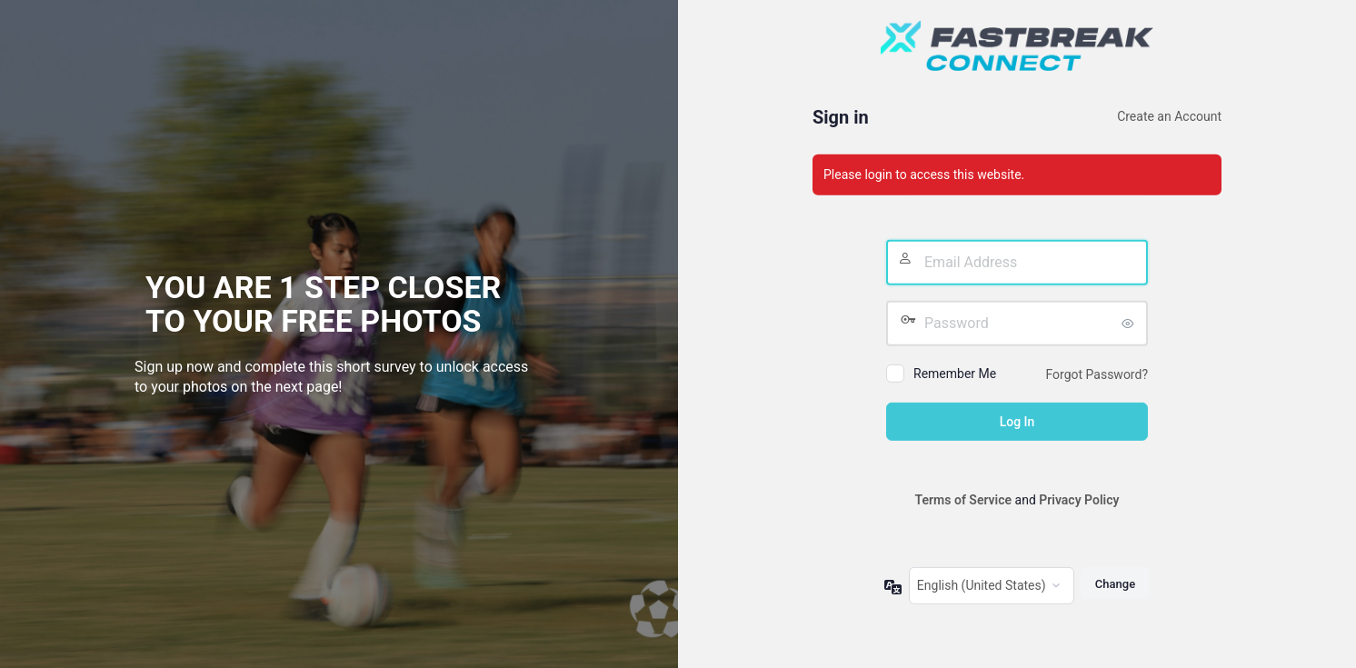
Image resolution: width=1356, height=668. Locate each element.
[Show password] (1130, 323)
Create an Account (1169, 116)
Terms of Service (963, 500)
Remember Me (954, 373)
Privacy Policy (1079, 500)
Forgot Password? (1096, 374)
